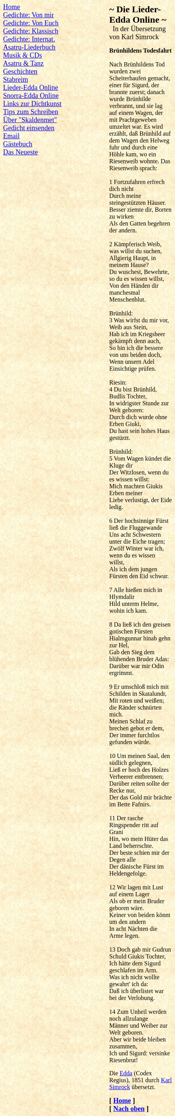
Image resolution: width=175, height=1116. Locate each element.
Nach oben (129, 1109)
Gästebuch (17, 144)
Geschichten (20, 71)
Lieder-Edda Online (30, 87)
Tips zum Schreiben (30, 112)
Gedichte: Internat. (29, 39)
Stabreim (15, 79)
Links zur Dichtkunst (32, 104)
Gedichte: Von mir (28, 15)
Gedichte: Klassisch (30, 31)
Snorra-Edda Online (30, 95)
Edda (126, 1073)
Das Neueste (20, 152)
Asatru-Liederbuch (29, 47)
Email (11, 136)
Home (11, 7)
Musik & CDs (22, 55)
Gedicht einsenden (28, 128)
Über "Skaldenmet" (30, 120)
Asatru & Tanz (23, 63)
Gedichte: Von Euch (30, 23)
